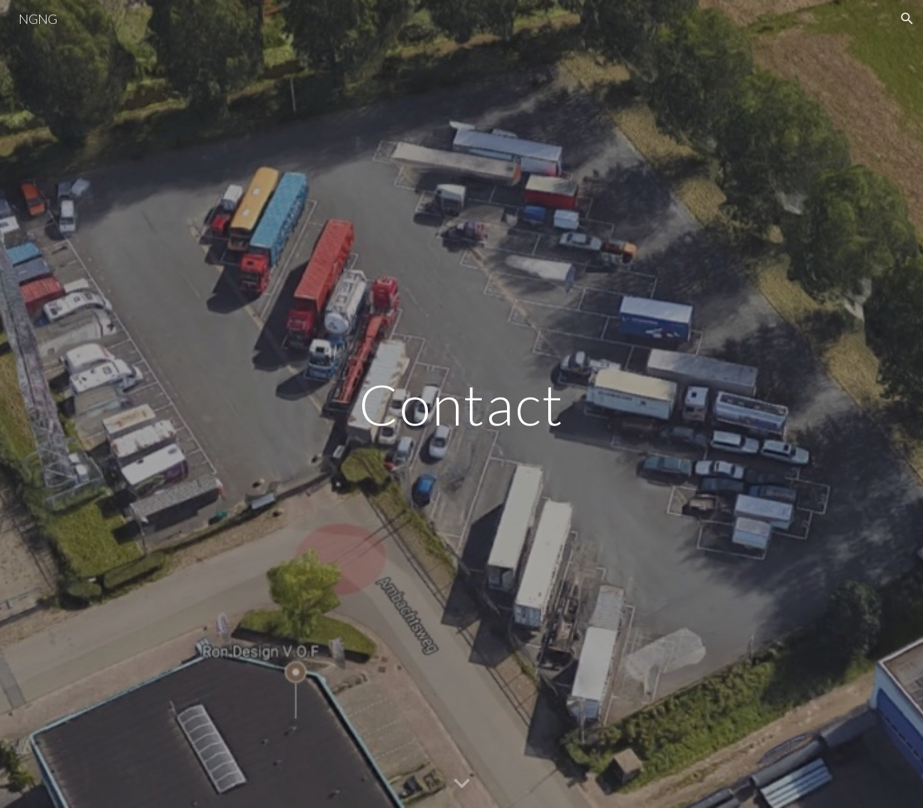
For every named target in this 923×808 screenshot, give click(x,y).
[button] (907, 19)
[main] (461, 404)
